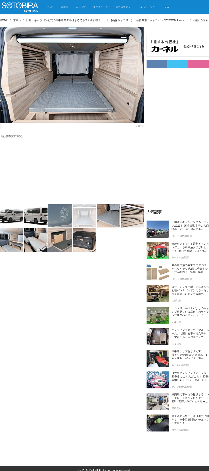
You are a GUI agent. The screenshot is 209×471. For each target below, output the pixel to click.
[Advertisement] (69, 172)
